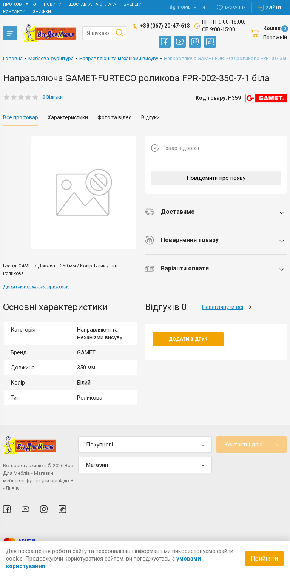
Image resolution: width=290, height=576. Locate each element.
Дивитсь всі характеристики (36, 286)
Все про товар (20, 117)
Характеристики (68, 117)
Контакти (14, 11)
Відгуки (150, 117)
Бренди (132, 4)
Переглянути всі (226, 307)
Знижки (42, 11)
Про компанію (19, 4)
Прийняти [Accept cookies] (264, 558)
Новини (53, 4)
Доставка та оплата (92, 4)
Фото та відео (114, 117)
